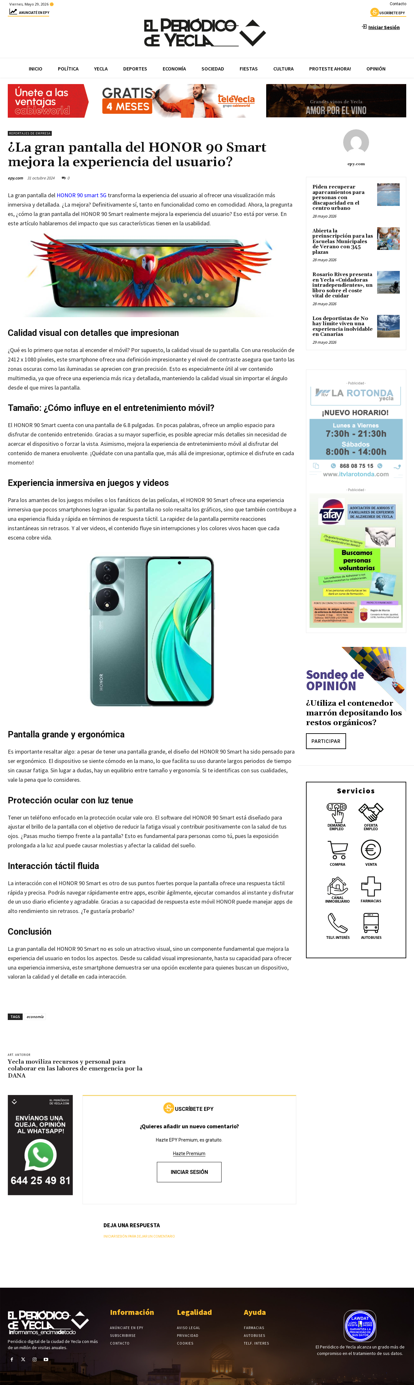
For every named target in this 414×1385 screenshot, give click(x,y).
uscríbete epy (387, 13)
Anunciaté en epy (28, 13)
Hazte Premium (189, 1153)
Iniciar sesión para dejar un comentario (139, 1236)
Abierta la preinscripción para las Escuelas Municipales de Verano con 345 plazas (342, 241)
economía (35, 1016)
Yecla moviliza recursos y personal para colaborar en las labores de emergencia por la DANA (75, 1068)
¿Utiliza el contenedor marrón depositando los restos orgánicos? (354, 713)
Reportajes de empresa (30, 133)
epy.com (15, 178)
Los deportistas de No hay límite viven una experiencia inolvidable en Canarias (342, 327)
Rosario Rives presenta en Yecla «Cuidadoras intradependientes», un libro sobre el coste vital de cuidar (342, 285)
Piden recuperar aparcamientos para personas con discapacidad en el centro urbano (338, 197)
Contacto (398, 4)
